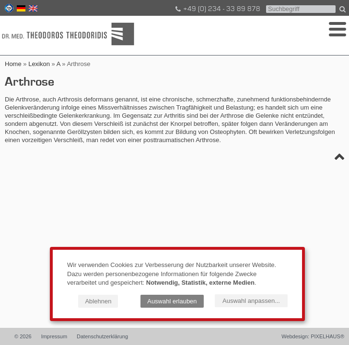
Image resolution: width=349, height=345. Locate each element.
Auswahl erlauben (172, 301)
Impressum (54, 336)
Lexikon (39, 63)
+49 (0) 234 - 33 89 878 (217, 9)
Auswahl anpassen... (251, 300)
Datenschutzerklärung (102, 336)
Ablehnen (98, 301)
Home (13, 63)
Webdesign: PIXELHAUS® (312, 336)
